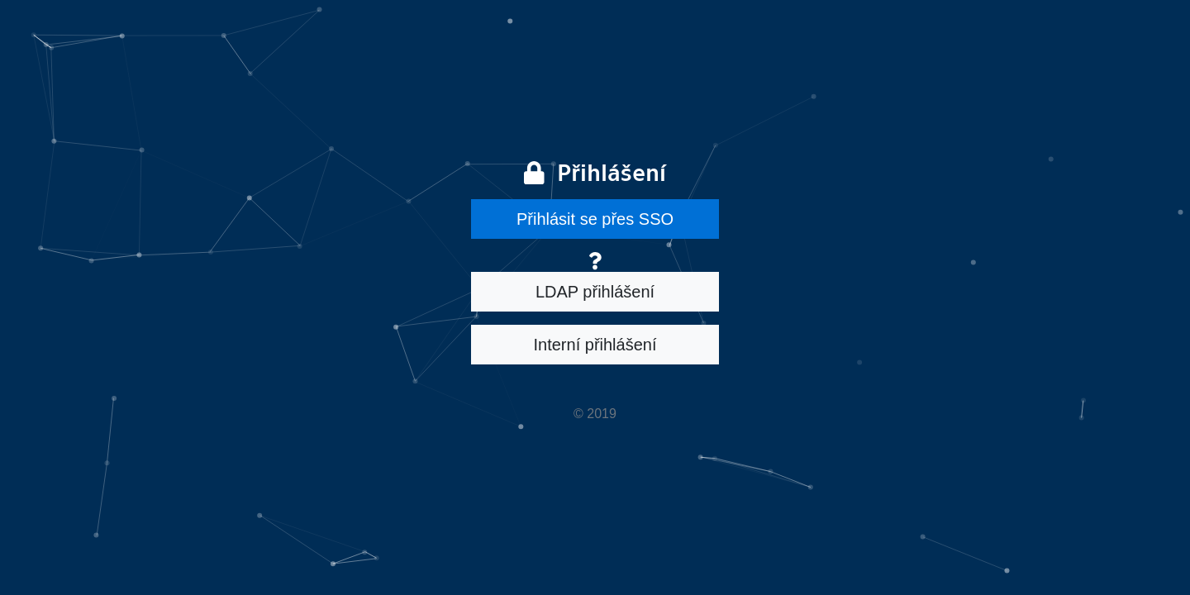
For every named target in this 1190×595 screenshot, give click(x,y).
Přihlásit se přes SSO (595, 219)
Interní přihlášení (595, 345)
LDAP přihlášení (595, 292)
